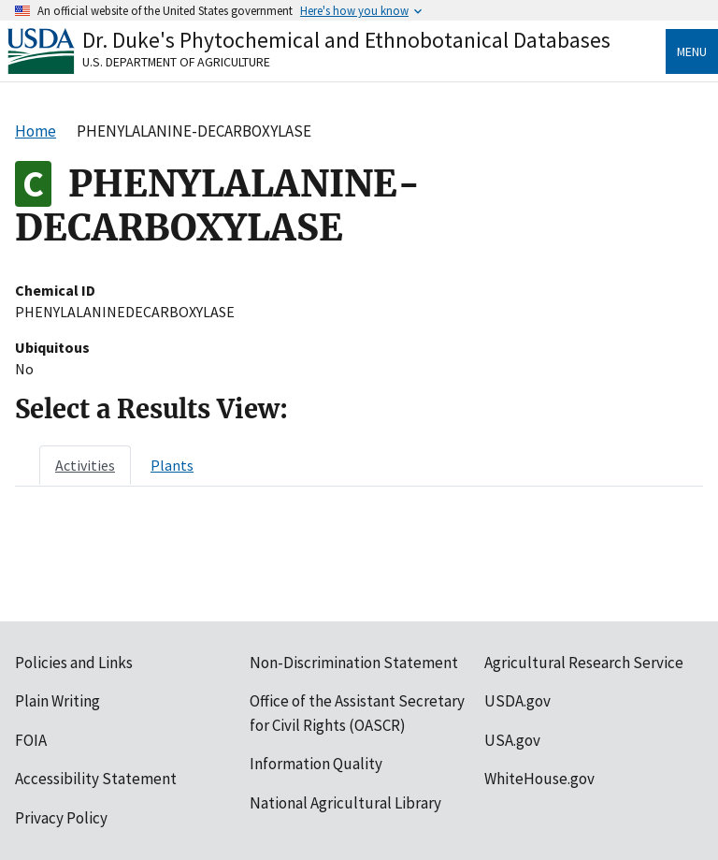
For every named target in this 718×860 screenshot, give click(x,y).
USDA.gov (517, 701)
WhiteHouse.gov (539, 778)
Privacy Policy (61, 818)
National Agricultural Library (345, 803)
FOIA (31, 740)
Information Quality (316, 763)
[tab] (85, 465)
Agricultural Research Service (583, 662)
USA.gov (512, 740)
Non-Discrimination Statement (354, 662)
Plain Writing (57, 701)
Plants (172, 465)
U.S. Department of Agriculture (176, 61)
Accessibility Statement (96, 778)
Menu (692, 51)
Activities (85, 465)
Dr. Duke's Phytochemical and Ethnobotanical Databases (346, 39)
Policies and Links (74, 662)
